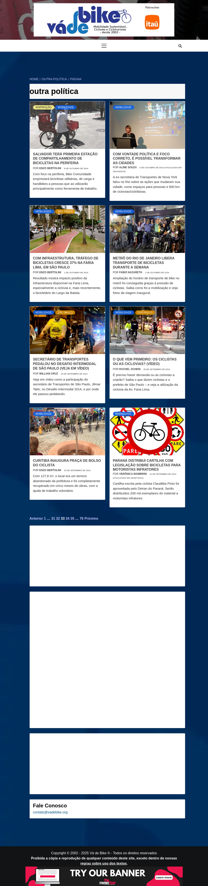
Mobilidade (66, 107)
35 (72, 518)
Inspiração (44, 107)
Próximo (91, 518)
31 (53, 518)
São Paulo (65, 211)
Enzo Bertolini (50, 168)
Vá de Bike (98, 853)
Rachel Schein (130, 369)
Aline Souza (128, 167)
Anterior (36, 518)
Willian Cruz (49, 373)
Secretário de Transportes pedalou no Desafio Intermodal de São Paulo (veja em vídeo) (64, 363)
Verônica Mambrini (133, 473)
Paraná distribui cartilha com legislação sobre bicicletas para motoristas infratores (147, 465)
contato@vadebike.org (50, 812)
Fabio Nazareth (131, 272)
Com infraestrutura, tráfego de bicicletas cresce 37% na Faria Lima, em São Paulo (65, 262)
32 (58, 518)
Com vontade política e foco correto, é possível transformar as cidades (147, 158)
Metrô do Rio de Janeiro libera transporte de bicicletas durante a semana (144, 262)
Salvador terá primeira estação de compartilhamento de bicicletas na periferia (65, 158)
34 (68, 518)
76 (82, 518)
